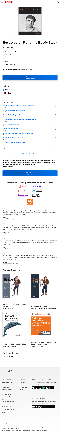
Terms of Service (6, 430)
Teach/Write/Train (7, 382)
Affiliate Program (6, 394)
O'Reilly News (5, 387)
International (6, 407)
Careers (4, 385)
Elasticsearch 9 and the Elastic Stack (26, 153)
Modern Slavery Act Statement (39, 430)
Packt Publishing (10, 64)
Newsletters (23, 385)
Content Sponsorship (8, 401)
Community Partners (7, 392)
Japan (3, 412)
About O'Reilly (6, 379)
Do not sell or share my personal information (13, 424)
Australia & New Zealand (9, 410)
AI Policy (22, 389)
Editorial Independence (24, 430)
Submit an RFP (6, 397)
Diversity (4, 399)
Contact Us (23, 382)
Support (23, 379)
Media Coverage (6, 389)
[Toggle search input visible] (58, 2)
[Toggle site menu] (2, 2)
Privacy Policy (24, 387)
